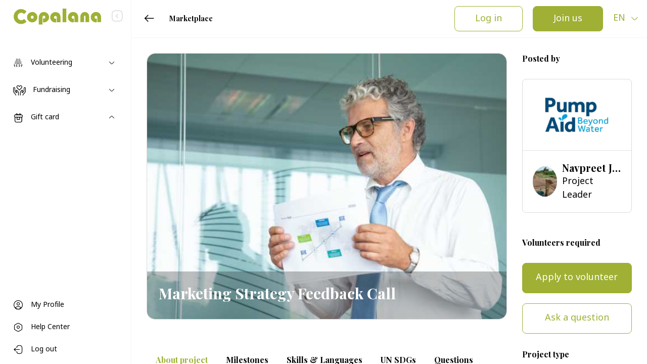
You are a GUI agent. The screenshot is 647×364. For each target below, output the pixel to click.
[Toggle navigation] (65, 63)
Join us (567, 19)
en (620, 18)
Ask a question (577, 318)
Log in (488, 19)
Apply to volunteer (577, 278)
